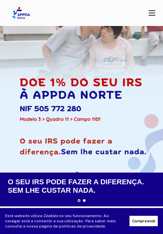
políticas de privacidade (82, 226)
